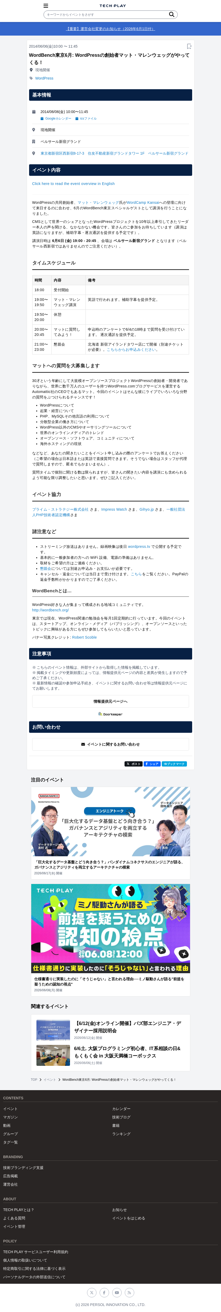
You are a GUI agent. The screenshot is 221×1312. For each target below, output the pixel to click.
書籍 (116, 1125)
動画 (6, 1125)
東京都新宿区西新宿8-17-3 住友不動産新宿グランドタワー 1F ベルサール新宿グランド (115, 153)
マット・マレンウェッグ (98, 202)
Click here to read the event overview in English (73, 184)
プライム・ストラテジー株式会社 (60, 509)
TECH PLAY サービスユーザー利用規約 (35, 1252)
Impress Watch (114, 509)
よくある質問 (14, 1218)
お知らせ (119, 1210)
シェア (152, 763)
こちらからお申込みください (131, 349)
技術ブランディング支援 (23, 1167)
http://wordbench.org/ (50, 610)
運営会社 (10, 1184)
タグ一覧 (10, 1142)
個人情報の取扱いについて (25, 1260)
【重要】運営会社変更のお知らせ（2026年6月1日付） (110, 29)
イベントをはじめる (128, 1218)
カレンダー (121, 1109)
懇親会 (45, 568)
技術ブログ (121, 1117)
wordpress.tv (139, 546)
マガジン (10, 1117)
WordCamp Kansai (143, 202)
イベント (50, 1080)
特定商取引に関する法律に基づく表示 (34, 1268)
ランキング (121, 1134)
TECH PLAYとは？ (18, 1210)
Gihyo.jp (146, 509)
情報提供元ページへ (110, 701)
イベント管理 (14, 1226)
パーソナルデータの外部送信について (34, 1277)
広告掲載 (10, 1176)
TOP (34, 1080)
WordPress (44, 78)
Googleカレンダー (56, 118)
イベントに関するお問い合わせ (110, 744)
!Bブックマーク (174, 763)
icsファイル (86, 118)
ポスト (134, 763)
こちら (136, 574)
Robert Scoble (84, 637)
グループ (10, 1134)
